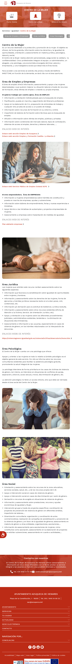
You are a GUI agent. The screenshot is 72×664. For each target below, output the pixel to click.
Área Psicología (56, 36)
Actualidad (7, 620)
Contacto (7, 628)
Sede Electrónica (11, 624)
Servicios (6, 611)
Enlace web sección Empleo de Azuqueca (19, 134)
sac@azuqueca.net (35, 602)
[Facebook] (30, 647)
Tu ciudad (7, 616)
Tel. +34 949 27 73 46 (23, 572)
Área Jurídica (39, 36)
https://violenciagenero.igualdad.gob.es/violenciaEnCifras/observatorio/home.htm (36, 338)
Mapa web (20, 655)
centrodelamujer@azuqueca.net (48, 572)
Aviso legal (30, 655)
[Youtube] (38, 647)
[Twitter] (34, 647)
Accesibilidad (9, 655)
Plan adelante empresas (12, 224)
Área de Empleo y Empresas (16, 36)
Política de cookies (58, 655)
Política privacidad (42, 655)
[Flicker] (42, 647)
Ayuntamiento (9, 607)
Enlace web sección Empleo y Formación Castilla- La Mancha (27, 136)
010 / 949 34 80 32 (52, 598)
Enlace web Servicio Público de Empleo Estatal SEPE (25, 186)
